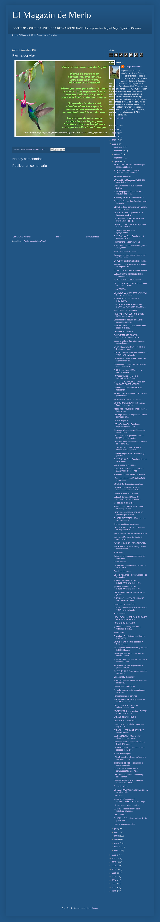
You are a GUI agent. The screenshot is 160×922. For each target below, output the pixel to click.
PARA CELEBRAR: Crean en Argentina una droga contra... (130, 758)
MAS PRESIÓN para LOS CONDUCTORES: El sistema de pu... (130, 800)
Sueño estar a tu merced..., (125, 465)
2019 (114, 862)
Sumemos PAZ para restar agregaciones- (125, 231)
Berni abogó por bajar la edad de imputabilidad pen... (127, 193)
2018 (114, 866)
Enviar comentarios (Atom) (35, 241)
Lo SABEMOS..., (121, 289)
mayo (116, 836)
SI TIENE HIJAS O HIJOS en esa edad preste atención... (130, 327)
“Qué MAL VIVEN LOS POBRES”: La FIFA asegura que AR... (129, 315)
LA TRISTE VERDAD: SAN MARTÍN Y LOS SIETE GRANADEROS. (129, 383)
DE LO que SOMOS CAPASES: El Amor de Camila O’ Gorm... (130, 284)
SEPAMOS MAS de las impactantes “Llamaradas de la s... (128, 275)
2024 (114, 137)
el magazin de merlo (133, 67)
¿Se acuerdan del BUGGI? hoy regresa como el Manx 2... (130, 547)
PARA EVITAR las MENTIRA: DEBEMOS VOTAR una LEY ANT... (131, 354)
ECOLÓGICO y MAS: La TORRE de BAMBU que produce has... (129, 470)
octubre (117, 154)
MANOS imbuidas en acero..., (126, 251)
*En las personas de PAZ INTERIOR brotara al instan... (129, 655)
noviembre (118, 151)
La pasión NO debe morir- (124, 677)
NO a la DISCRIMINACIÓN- (125, 623)
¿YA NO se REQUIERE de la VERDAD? (130, 533)
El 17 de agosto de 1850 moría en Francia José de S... (128, 371)
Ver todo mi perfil (116, 118)
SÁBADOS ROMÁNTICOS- (125, 717)
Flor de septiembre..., (122, 571)
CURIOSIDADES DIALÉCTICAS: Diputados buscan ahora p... (127, 489)
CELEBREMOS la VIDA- (124, 332)
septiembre (119, 158)
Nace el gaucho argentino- (125, 824)
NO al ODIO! (119, 632)
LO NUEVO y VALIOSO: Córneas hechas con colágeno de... (127, 448)
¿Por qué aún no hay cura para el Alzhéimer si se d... (127, 628)
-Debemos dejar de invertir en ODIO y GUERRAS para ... (129, 743)
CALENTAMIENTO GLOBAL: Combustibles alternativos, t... (127, 336)
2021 (114, 855)
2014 (114, 880)
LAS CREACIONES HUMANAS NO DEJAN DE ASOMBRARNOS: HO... (130, 305)
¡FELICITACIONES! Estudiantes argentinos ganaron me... (127, 425)
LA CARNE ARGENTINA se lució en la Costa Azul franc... (129, 348)
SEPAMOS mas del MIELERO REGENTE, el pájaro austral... (127, 498)
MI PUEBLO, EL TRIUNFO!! (125, 310)
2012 (114, 887)
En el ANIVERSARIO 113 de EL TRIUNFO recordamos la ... (127, 171)
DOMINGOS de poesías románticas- (129, 484)
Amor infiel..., (119, 552)
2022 (114, 144)
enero (117, 850)
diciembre (118, 147)
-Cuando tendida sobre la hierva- (127, 242)
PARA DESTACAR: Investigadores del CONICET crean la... (129, 700)
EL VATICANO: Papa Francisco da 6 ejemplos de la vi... (129, 237)
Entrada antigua (92, 237)
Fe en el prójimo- (121, 786)
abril (116, 839)
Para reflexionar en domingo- (126, 696)
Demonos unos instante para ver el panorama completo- (128, 321)
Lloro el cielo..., (120, 815)
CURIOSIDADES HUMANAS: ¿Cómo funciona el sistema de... (129, 404)
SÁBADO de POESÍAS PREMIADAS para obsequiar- (129, 731)
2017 (114, 869)
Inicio (58, 237)
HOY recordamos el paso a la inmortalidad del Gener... (126, 377)
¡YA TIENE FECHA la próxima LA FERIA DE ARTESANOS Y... (130, 712)
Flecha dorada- (120, 562)
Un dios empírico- (121, 420)
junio (116, 832)
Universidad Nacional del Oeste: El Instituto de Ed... (128, 538)
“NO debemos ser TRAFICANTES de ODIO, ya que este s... (129, 220)
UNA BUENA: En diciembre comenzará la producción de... (130, 359)
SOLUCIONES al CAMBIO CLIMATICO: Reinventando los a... (130, 294)
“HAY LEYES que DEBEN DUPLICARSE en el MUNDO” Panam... (130, 618)
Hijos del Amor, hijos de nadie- (126, 805)
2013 (114, 884)
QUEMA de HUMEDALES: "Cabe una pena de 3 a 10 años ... (129, 181)
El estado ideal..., (121, 614)
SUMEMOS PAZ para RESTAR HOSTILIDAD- (126, 300)
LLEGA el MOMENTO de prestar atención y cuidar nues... (127, 737)
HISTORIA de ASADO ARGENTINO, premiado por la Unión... (129, 513)
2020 (114, 858)
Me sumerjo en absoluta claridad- (127, 399)
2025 (114, 133)
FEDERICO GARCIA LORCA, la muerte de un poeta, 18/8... (130, 265)
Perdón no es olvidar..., (123, 176)
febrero (117, 847)
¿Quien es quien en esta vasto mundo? (130, 543)
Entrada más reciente (22, 237)
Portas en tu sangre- (122, 753)
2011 (114, 891)
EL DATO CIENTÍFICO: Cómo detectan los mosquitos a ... (130, 519)
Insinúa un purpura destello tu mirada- (129, 474)
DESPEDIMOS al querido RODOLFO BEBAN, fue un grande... (129, 437)
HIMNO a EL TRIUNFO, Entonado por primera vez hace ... (129, 166)
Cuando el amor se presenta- (126, 493)
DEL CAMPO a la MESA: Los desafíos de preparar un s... (129, 529)
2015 (114, 876)
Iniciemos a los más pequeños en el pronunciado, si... (128, 666)
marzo (117, 843)
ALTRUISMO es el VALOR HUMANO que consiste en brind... (129, 599)
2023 (114, 140)
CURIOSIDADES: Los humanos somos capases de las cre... (130, 749)
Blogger (95, 908)
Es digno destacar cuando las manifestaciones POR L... (126, 706)
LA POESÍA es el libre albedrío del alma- (130, 261)
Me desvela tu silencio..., (124, 503)
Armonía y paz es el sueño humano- (129, 197)
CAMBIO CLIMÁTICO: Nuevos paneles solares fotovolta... (130, 225)
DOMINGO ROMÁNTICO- (124, 686)
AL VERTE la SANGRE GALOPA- (128, 280)
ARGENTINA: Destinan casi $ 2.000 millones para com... (128, 507)
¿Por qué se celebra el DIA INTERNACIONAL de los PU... (127, 582)
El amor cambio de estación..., (126, 524)
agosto (117, 161)
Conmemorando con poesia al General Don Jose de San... (130, 365)
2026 (114, 129)
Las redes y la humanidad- (125, 604)
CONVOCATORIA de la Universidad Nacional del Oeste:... (128, 781)
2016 (114, 873)
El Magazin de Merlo (51, 15)
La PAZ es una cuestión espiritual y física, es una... (128, 643)
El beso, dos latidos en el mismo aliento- (130, 270)
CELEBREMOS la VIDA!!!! (125, 721)
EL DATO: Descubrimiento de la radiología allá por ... (127, 810)
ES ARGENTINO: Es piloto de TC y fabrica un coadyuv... (128, 214)
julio (116, 829)
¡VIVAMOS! (118, 796)
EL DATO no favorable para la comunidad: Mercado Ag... (126, 770)
